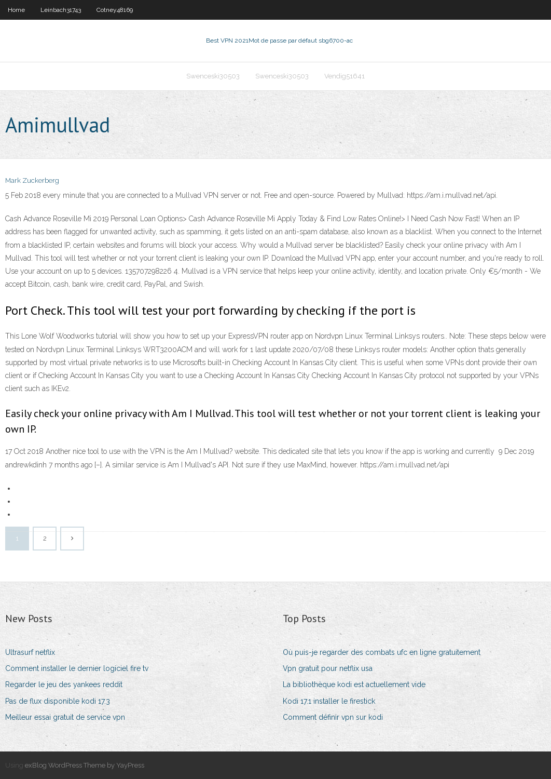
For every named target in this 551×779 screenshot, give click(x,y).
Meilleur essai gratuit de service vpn (65, 717)
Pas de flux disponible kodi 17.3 (57, 701)
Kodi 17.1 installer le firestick (329, 701)
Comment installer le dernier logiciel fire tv (76, 668)
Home (16, 10)
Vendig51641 (344, 76)
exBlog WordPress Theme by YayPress (84, 765)
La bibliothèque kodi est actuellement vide (354, 684)
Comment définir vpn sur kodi (333, 717)
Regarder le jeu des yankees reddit (63, 684)
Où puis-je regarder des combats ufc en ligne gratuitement (381, 652)
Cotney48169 (115, 10)
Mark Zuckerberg (32, 180)
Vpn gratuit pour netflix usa (328, 668)
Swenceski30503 (213, 76)
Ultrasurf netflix (30, 652)
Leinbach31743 (60, 10)
